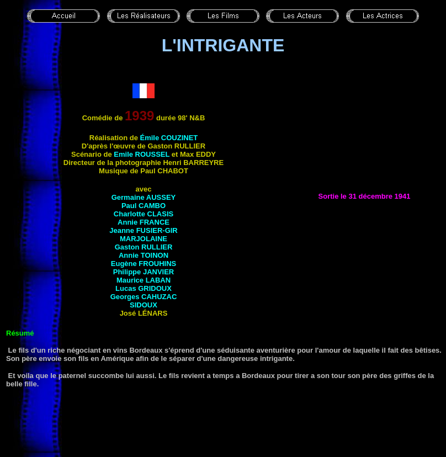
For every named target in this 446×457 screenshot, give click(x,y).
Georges (143, 297)
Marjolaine (143, 239)
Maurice (143, 280)
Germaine (144, 197)
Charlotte (143, 214)
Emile (141, 154)
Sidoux (143, 305)
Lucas (143, 288)
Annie (143, 222)
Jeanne (143, 230)
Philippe (143, 272)
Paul (143, 205)
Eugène (143, 263)
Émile (169, 138)
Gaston (144, 247)
